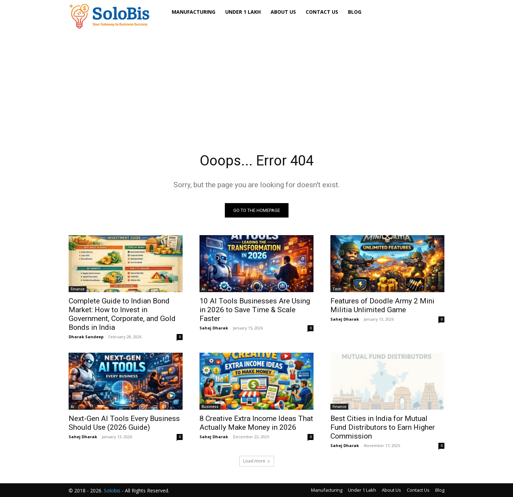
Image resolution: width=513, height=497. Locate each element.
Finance (77, 289)
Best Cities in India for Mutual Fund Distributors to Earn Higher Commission (382, 427)
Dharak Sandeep (86, 336)
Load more (256, 461)
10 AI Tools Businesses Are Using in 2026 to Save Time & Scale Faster (255, 310)
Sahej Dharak (214, 328)
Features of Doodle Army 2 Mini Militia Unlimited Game (382, 305)
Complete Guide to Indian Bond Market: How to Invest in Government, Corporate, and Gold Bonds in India (122, 314)
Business (210, 406)
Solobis (112, 490)
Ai (203, 289)
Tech (336, 289)
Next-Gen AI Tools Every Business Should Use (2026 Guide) (124, 423)
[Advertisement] (256, 80)
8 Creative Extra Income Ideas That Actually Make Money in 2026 (256, 423)
